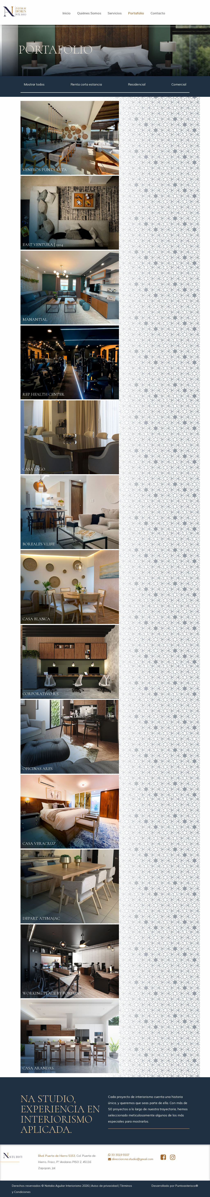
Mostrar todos (34, 84)
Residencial (136, 84)
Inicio (67, 13)
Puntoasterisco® (186, 1186)
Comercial (178, 84)
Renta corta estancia (86, 84)
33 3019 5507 (120, 1155)
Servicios (115, 13)
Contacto (158, 13)
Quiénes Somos (89, 13)
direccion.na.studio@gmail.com (132, 1159)
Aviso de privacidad (104, 1186)
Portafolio (136, 13)
